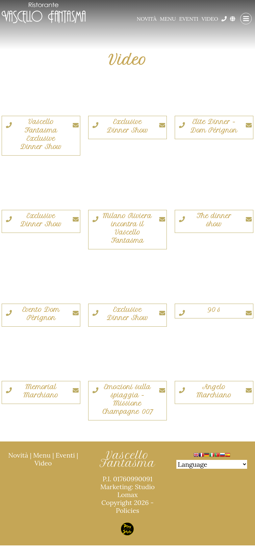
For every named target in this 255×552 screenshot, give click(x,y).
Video (210, 18)
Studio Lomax (136, 491)
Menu (168, 18)
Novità (146, 18)
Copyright (116, 502)
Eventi (188, 18)
